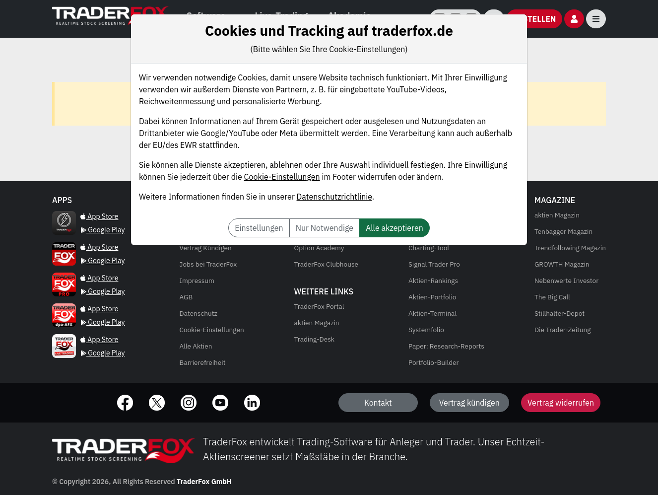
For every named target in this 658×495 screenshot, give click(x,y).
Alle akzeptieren (394, 228)
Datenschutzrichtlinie (334, 197)
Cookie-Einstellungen (282, 177)
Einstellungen (259, 228)
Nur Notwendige (324, 228)
